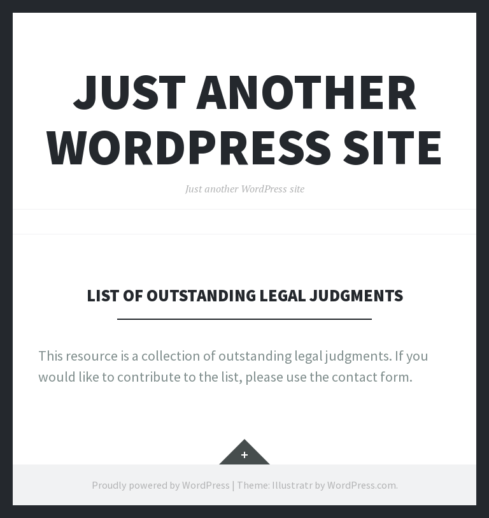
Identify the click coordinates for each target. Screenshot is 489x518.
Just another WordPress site (244, 119)
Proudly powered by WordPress (161, 484)
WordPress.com (361, 484)
